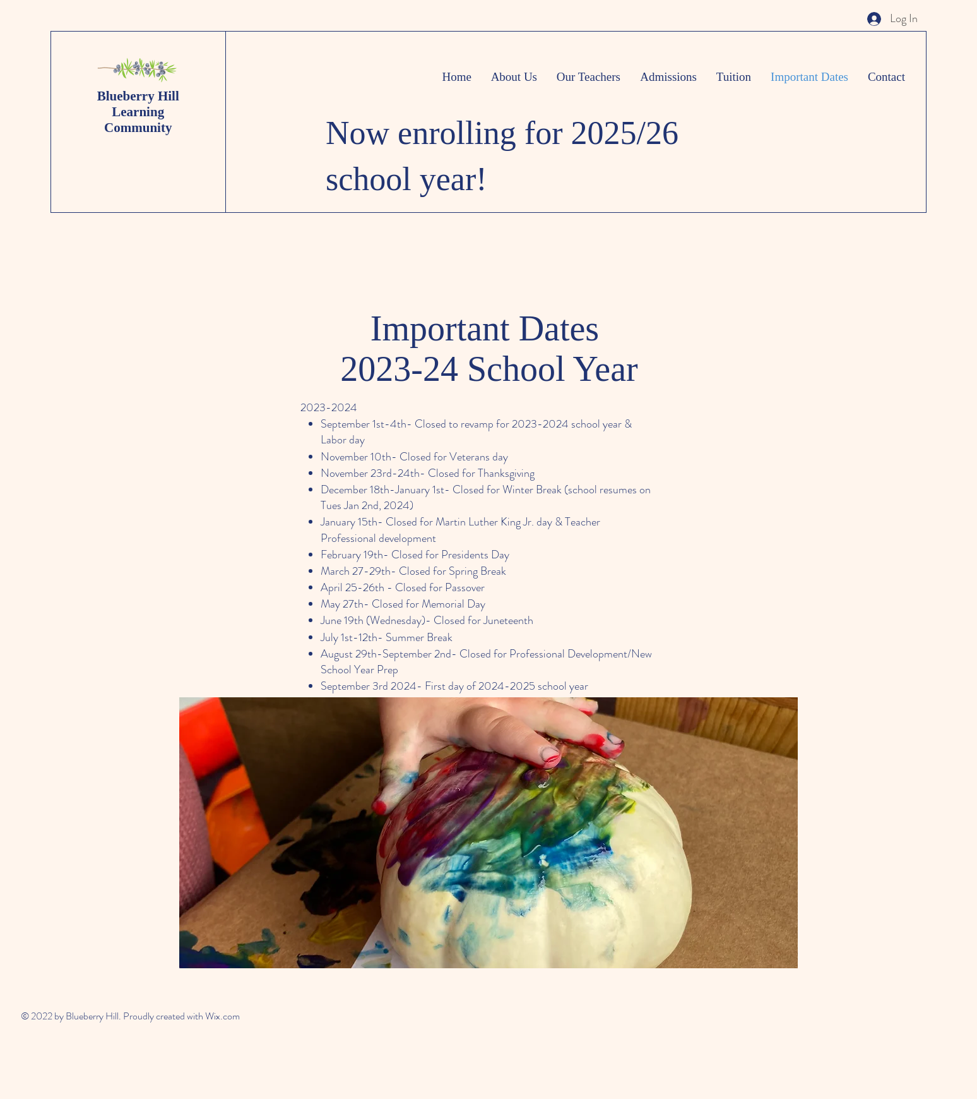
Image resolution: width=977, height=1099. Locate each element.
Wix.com (222, 1016)
